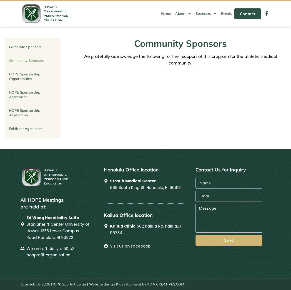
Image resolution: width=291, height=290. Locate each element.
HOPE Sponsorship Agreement (24, 94)
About (183, 14)
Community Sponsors (26, 60)
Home (166, 13)
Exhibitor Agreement (26, 128)
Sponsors (206, 14)
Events (226, 13)
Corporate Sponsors (25, 47)
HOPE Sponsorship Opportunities (24, 76)
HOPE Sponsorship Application (24, 112)
